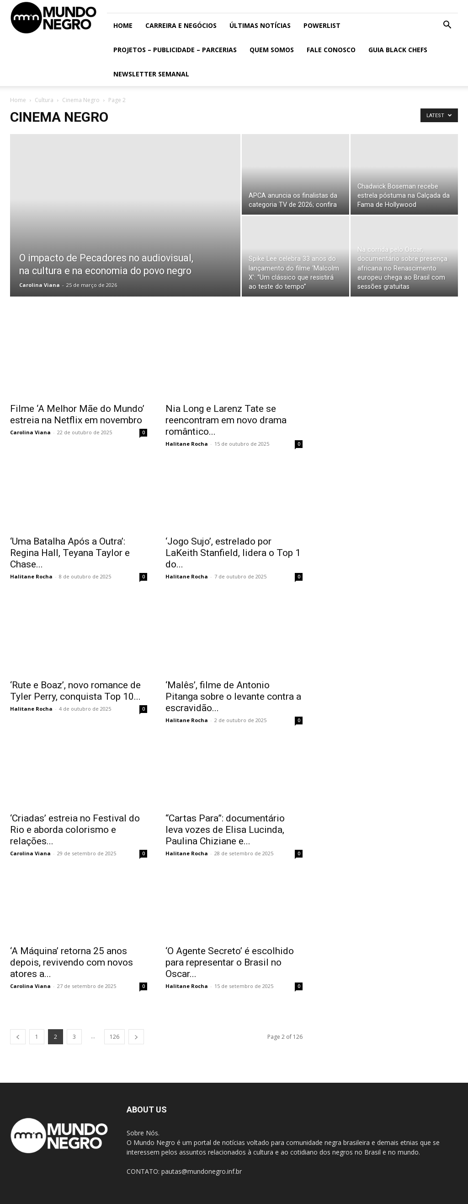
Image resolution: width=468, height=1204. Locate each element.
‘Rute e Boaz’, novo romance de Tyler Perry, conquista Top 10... (75, 691)
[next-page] (136, 1036)
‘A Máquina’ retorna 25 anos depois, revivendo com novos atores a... (71, 962)
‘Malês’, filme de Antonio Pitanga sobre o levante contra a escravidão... (233, 696)
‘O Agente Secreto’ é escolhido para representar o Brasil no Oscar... (229, 962)
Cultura (44, 100)
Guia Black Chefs (397, 49)
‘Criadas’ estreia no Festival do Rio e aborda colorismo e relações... (75, 830)
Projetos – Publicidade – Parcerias (175, 49)
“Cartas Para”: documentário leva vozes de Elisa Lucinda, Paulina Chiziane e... (225, 830)
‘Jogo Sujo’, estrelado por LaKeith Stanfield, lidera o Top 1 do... (233, 553)
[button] (447, 26)
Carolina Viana (39, 284)
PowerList (321, 25)
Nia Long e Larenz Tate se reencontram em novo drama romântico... (226, 420)
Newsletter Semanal (151, 74)
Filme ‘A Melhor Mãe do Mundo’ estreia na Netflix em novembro (77, 414)
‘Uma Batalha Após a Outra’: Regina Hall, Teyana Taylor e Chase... (70, 553)
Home (123, 25)
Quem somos (272, 49)
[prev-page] (18, 1036)
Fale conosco (331, 49)
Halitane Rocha (186, 443)
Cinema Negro (81, 100)
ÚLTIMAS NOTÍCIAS (260, 25)
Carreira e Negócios (181, 25)
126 (114, 1037)
